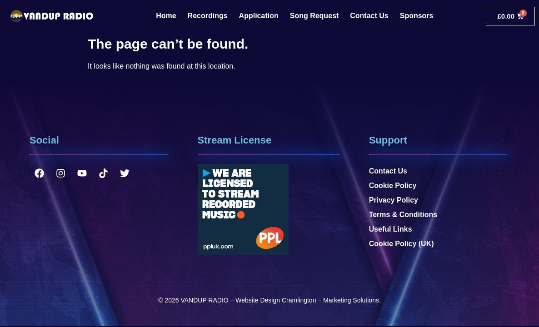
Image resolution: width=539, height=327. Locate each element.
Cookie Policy (393, 185)
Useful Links (390, 229)
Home (166, 16)
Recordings (208, 16)
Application (259, 16)
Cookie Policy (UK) (401, 244)
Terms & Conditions (403, 214)
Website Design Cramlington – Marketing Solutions (307, 300)
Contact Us (369, 16)
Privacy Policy (394, 200)
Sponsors (417, 16)
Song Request (314, 16)
